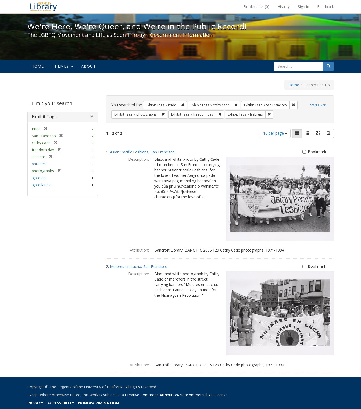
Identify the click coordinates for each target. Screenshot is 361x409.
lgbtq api (39, 177)
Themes (62, 66)
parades (39, 163)
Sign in (303, 6)
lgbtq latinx (41, 184)
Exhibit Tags (44, 117)
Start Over (318, 105)
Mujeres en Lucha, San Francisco (138, 266)
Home (37, 66)
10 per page (275, 133)
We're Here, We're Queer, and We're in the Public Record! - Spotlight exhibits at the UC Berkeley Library (43, 6)
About (88, 66)
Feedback (325, 6)
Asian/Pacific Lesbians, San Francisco (142, 152)
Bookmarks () (256, 6)
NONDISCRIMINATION (98, 403)
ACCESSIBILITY (60, 403)
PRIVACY (35, 403)
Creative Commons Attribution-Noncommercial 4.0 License (176, 394)
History (283, 6)
